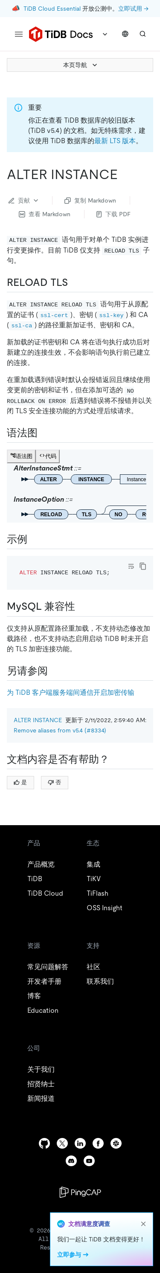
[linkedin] (80, 1143)
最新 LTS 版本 (115, 141)
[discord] (71, 1161)
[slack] (116, 1143)
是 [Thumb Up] (20, 782)
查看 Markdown (44, 214)
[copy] (143, 566)
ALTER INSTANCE (38, 720)
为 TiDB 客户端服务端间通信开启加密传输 (70, 692)
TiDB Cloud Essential (52, 8)
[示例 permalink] (34, 539)
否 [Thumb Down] (54, 782)
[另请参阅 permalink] (54, 671)
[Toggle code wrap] (131, 566)
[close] (143, 1224)
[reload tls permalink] (75, 282)
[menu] (18, 34)
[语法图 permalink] (44, 433)
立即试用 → (133, 8)
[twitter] (62, 1143)
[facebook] (98, 1143)
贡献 (24, 200)
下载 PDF (113, 214)
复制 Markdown (90, 200)
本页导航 (81, 65)
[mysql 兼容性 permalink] (82, 606)
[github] (44, 1143)
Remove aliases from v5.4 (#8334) (60, 730)
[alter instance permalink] (124, 174)
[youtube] (89, 1161)
